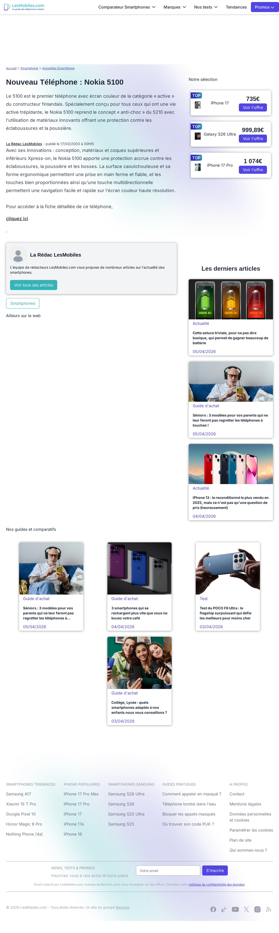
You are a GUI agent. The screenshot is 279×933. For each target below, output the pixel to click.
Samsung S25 (121, 824)
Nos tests (206, 7)
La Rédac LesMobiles (24, 144)
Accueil (11, 68)
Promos (264, 7)
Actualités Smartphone (58, 68)
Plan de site (240, 840)
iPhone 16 (73, 834)
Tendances (236, 7)
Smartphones (22, 303)
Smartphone (29, 68)
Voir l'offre (253, 107)
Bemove (122, 907)
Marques (175, 7)
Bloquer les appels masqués (188, 814)
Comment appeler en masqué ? (191, 793)
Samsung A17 (18, 793)
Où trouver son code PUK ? (188, 824)
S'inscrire (215, 870)
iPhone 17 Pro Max (81, 793)
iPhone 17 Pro (77, 803)
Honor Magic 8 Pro (24, 824)
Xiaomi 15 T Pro (21, 803)
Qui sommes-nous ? (248, 850)
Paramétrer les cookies (251, 830)
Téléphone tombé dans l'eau (189, 803)
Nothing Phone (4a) (24, 834)
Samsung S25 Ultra (126, 814)
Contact (237, 793)
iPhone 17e (74, 824)
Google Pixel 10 (21, 814)
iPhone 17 (73, 814)
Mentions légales (245, 803)
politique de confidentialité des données (217, 884)
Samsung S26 (121, 803)
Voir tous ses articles (33, 284)
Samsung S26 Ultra (126, 793)
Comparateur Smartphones (127, 7)
